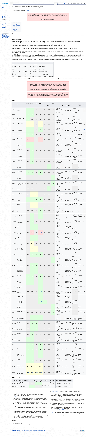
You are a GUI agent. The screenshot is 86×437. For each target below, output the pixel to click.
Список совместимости (16, 8)
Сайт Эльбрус (4, 23)
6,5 (57, 391)
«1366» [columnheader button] (40, 104)
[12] (37, 366)
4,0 (15, 403)
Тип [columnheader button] (57, 104)
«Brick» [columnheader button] (48, 105)
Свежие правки (4, 27)
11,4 (58, 409)
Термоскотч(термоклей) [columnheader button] (31, 380)
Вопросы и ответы (4, 13)
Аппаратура (3, 8)
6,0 (52, 391)
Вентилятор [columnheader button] (74, 104)
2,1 (16, 396)
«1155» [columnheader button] (31, 104)
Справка (3, 28)
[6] (32, 204)
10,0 (52, 405)
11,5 (60, 409)
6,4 (56, 391)
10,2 (55, 405)
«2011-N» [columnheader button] (44, 104)
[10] (41, 291)
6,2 (54, 391)
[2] (79, 124)
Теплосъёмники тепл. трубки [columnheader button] (67, 105)
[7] (32, 215)
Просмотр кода (60, 3)
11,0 (52, 409)
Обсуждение (16, 3)
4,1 (16, 403)
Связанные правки (5, 35)
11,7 (63, 409)
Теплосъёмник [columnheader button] (59, 380)
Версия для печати (5, 37)
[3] (84, 129)
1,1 (16, 391)
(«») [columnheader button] (38, 380)
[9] (32, 243)
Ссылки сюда (4, 34)
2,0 (15, 396)
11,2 (55, 409)
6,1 (53, 391)
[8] (32, 232)
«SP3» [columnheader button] (53, 104)
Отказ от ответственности (41, 430)
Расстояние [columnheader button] (14, 63)
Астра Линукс (4, 17)
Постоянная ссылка (5, 38)
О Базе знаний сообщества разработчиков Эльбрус (29, 430)
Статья (12, 3)
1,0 (15, 391)
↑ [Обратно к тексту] (14, 399)
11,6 (61, 409)
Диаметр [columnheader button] (20, 63)
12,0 (52, 412)
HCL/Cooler (27, 10)
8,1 (53, 397)
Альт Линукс (3, 16)
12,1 (53, 412)
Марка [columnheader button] (13, 104)
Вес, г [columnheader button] (84, 105)
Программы (3, 9)
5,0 (15, 407)
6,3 (55, 391)
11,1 (53, 409)
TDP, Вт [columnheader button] (62, 105)
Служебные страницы (5, 36)
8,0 (52, 397)
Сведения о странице (5, 39)
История (65, 3)
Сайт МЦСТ (3, 24)
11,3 (57, 409)
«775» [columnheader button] (27, 104)
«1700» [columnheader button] (36, 104)
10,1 (53, 405)
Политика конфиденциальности (16, 430)
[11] (28, 366)
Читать (56, 3)
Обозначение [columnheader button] (25, 63)
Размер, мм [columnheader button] (79, 105)
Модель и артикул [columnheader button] (21, 104)
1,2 (17, 391)
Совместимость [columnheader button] (41, 63)
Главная (3, 7)
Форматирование (4, 29)
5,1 (16, 407)
